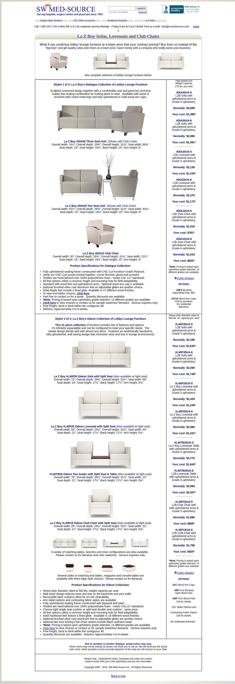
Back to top (118, 676)
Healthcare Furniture (117, 20)
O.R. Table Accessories (84, 20)
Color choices (184, 278)
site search (113, 12)
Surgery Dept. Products (51, 20)
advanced (142, 12)
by (123, 12)
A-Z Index (150, 20)
